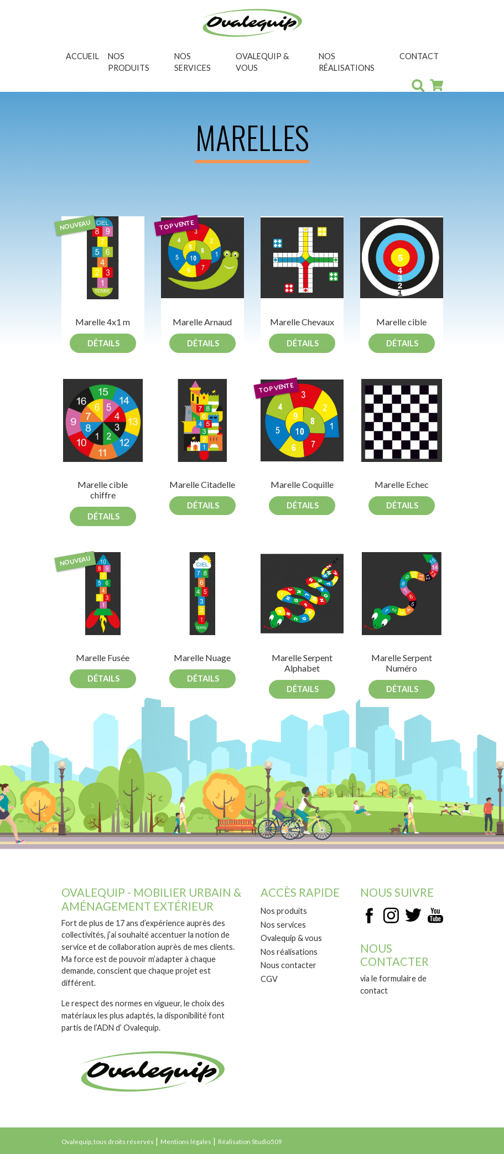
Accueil (82, 56)
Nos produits (128, 62)
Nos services (192, 62)
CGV (269, 979)
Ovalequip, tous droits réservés (107, 1141)
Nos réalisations (347, 62)
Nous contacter (288, 965)
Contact (419, 56)
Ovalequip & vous (262, 62)
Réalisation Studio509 (250, 1141)
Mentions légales (185, 1141)
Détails (103, 343)
